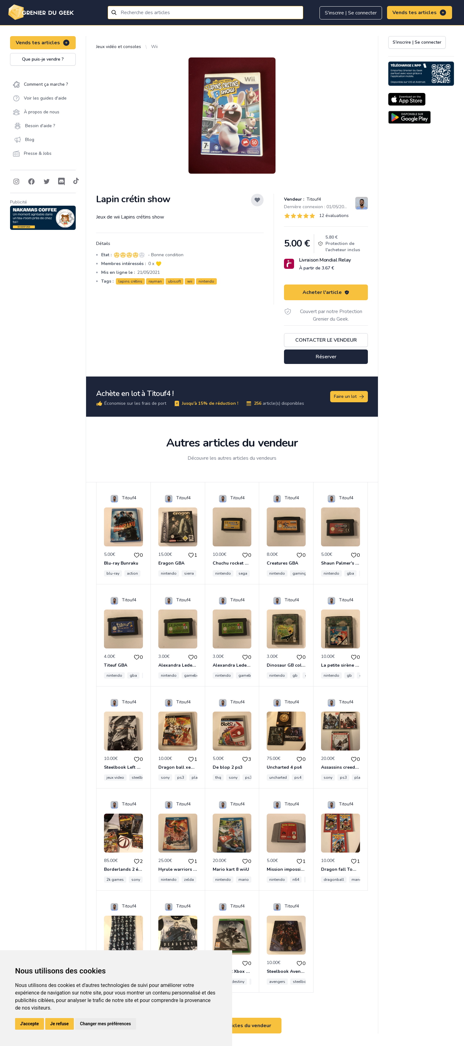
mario (243, 879)
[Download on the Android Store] (409, 117)
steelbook (141, 777)
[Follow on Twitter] (46, 181)
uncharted (278, 777)
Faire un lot (349, 396)
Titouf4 (313, 199)
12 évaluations (334, 216)
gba (350, 573)
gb (295, 675)
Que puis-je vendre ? (43, 59)
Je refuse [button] (59, 1023)
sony (165, 777)
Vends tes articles (419, 12)
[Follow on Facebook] (31, 181)
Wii (154, 47)
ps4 (297, 777)
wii (189, 281)
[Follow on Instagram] (16, 181)
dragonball (334, 879)
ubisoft (174, 281)
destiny (238, 981)
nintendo (206, 281)
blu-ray (112, 573)
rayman (155, 281)
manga (358, 879)
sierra (189, 573)
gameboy (192, 675)
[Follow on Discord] (62, 181)
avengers (277, 981)
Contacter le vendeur (326, 340)
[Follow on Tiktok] (76, 181)
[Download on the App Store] (406, 99)
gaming (299, 573)
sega (242, 573)
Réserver (326, 356)
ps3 (180, 777)
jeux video (115, 777)
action (132, 573)
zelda (189, 879)
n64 (295, 879)
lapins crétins (130, 281)
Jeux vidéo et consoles (118, 47)
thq (218, 777)
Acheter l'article (326, 292)
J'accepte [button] (29, 1023)
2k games (115, 879)
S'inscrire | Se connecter (351, 12)
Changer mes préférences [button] (105, 1023)
